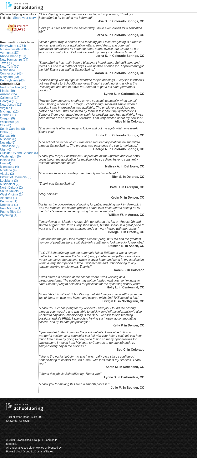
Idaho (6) (6, 132)
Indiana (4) (7, 160)
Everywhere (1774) (13, 45)
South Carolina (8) (12, 128)
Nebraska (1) (9, 204)
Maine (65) (7, 70)
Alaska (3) (7, 173)
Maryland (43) (9, 77)
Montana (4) (8, 170)
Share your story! (25, 17)
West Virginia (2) (11, 194)
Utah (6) (5, 149)
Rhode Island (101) (13, 56)
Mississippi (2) (9, 184)
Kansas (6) (7, 135)
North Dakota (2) (11, 187)
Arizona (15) (8, 94)
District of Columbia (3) (15, 177)
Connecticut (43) (11, 73)
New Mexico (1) (10, 208)
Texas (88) (7, 63)
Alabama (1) (8, 198)
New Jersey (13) (11, 104)
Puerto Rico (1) (10, 211)
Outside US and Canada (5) (19, 153)
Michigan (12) (9, 111)
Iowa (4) (5, 163)
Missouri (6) (8, 139)
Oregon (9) (7, 118)
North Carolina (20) (13, 87)
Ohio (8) (5, 125)
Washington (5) (10, 156)
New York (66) (9, 66)
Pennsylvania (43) (12, 80)
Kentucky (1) (8, 201)
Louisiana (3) (9, 180)
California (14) (9, 97)
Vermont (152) (9, 52)
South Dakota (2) (11, 191)
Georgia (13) (8, 101)
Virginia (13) (8, 108)
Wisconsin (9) (9, 121)
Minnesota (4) (9, 166)
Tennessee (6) (9, 146)
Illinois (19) (7, 90)
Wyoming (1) (9, 215)
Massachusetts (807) (14, 49)
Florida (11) (8, 115)
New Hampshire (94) (14, 59)
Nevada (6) (7, 142)
